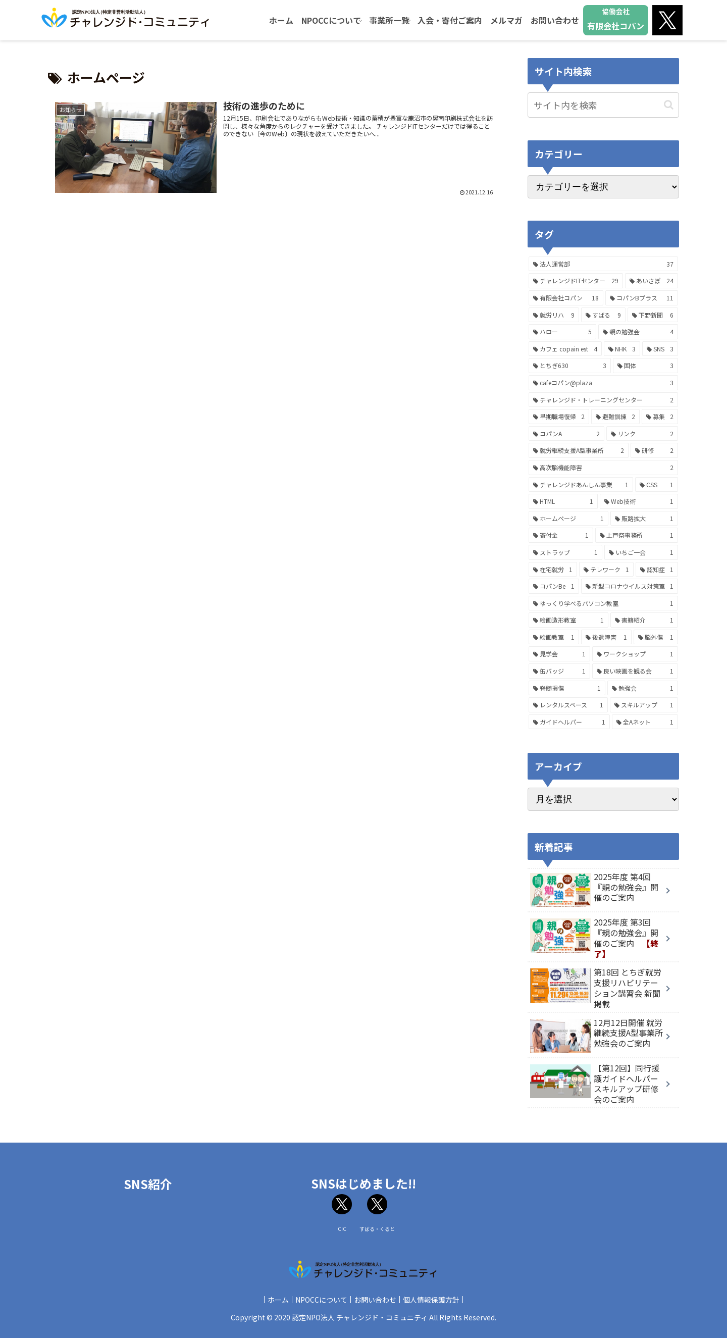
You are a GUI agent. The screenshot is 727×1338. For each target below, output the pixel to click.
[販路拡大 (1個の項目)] (644, 518)
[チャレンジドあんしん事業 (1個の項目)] (581, 484)
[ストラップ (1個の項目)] (565, 552)
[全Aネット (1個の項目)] (645, 722)
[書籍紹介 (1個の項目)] (644, 620)
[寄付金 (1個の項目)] (561, 535)
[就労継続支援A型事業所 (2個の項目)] (579, 450)
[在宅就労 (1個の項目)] (553, 569)
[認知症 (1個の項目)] (657, 569)
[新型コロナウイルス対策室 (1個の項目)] (630, 586)
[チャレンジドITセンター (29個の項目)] (576, 280)
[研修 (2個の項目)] (655, 450)
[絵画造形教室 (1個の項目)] (568, 620)
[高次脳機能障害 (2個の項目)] (603, 467)
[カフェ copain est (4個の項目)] (565, 348)
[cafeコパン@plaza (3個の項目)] (603, 382)
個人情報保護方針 (437, 1299)
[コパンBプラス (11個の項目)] (641, 297)
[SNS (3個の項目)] (660, 348)
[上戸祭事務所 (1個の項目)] (636, 535)
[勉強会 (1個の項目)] (642, 688)
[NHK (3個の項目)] (622, 348)
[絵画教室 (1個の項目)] (554, 637)
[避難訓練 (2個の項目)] (615, 416)
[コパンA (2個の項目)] (566, 433)
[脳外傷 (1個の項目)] (656, 637)
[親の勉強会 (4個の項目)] (638, 331)
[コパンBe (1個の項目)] (554, 586)
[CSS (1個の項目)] (656, 484)
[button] (669, 105)
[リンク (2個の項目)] (642, 433)
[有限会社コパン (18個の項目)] (566, 297)
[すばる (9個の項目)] (603, 315)
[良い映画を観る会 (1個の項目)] (635, 671)
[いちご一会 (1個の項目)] (641, 552)
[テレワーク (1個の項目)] (606, 569)
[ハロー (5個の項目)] (562, 331)
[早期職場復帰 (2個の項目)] (559, 416)
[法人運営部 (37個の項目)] (603, 264)
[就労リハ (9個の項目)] (554, 315)
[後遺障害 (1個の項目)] (606, 637)
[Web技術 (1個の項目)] (639, 501)
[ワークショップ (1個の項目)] (635, 653)
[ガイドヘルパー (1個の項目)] (569, 722)
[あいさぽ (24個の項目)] (651, 280)
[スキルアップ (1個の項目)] (644, 704)
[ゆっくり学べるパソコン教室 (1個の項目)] (603, 603)
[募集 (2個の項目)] (660, 416)
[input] (603, 105)
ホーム (272, 1299)
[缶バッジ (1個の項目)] (559, 671)
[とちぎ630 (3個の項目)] (570, 365)
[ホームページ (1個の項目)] (568, 518)
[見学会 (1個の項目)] (559, 653)
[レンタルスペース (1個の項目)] (568, 704)
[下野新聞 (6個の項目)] (653, 315)
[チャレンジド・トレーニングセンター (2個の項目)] (603, 399)
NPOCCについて (319, 1299)
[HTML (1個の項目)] (563, 501)
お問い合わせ (377, 1299)
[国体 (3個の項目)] (646, 365)
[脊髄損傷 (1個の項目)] (567, 688)
